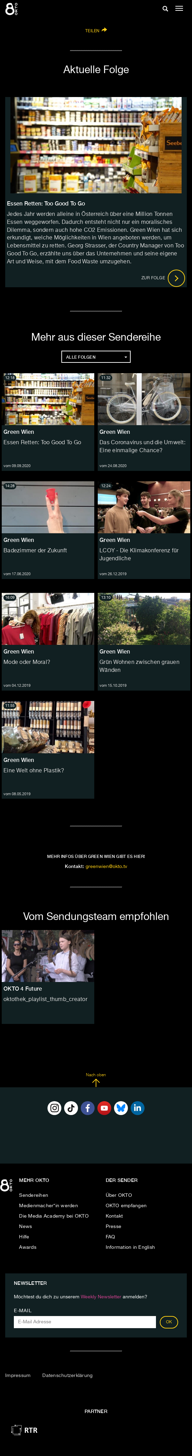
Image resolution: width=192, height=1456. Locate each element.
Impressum (17, 1375)
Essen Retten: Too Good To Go (42, 443)
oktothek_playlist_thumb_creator (45, 999)
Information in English (130, 1247)
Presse (114, 1226)
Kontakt (114, 1216)
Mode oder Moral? (26, 662)
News (25, 1226)
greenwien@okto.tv (106, 866)
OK (169, 1322)
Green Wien (18, 432)
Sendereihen (33, 1195)
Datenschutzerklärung (67, 1375)
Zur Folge (163, 278)
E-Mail (23, 1310)
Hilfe (24, 1237)
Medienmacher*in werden (48, 1205)
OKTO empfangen (126, 1205)
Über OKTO (119, 1195)
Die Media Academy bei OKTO (54, 1216)
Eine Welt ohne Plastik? (33, 771)
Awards (27, 1247)
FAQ (110, 1237)
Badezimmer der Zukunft (35, 551)
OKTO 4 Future (22, 988)
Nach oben (96, 1080)
